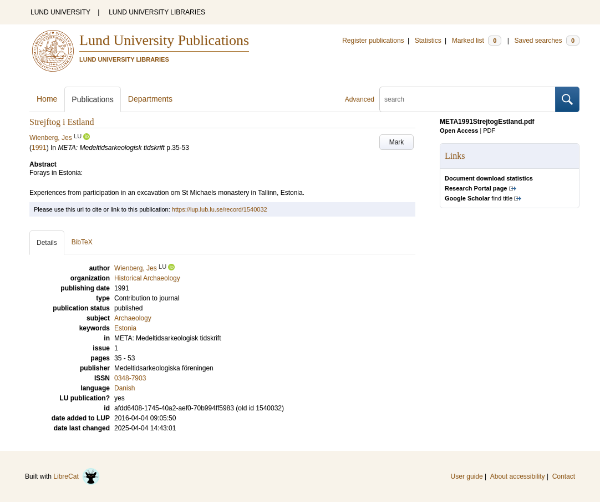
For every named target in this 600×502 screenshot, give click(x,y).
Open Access (459, 130)
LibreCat (76, 476)
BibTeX (82, 242)
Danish (124, 388)
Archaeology (132, 318)
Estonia (125, 328)
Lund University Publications (164, 40)
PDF (489, 130)
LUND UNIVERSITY (60, 12)
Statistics (428, 40)
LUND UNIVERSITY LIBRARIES (157, 12)
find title (478, 198)
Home (47, 98)
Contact (563, 476)
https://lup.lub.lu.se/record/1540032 (219, 209)
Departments (150, 98)
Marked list (476, 40)
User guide (467, 476)
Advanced (359, 99)
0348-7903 (130, 378)
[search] (467, 99)
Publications (93, 99)
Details (47, 243)
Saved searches (546, 40)
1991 (39, 148)
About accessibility (517, 476)
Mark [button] (396, 142)
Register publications (373, 40)
